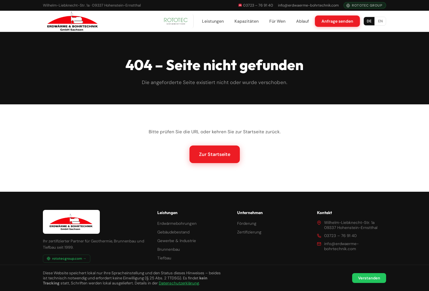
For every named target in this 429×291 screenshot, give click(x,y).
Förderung (247, 223)
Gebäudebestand (173, 232)
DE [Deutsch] (369, 21)
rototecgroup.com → (66, 258)
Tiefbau (164, 258)
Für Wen (277, 21)
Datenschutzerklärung (179, 283)
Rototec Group (364, 5)
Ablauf (302, 21)
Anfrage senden (337, 21)
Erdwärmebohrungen (177, 223)
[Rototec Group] (176, 21)
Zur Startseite (214, 154)
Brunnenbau (168, 249)
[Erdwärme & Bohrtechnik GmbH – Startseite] (73, 21)
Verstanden (369, 278)
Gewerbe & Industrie (176, 240)
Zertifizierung (249, 232)
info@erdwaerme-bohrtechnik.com (308, 5)
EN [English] (380, 21)
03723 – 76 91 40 (255, 5)
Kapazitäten (246, 21)
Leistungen (213, 21)
